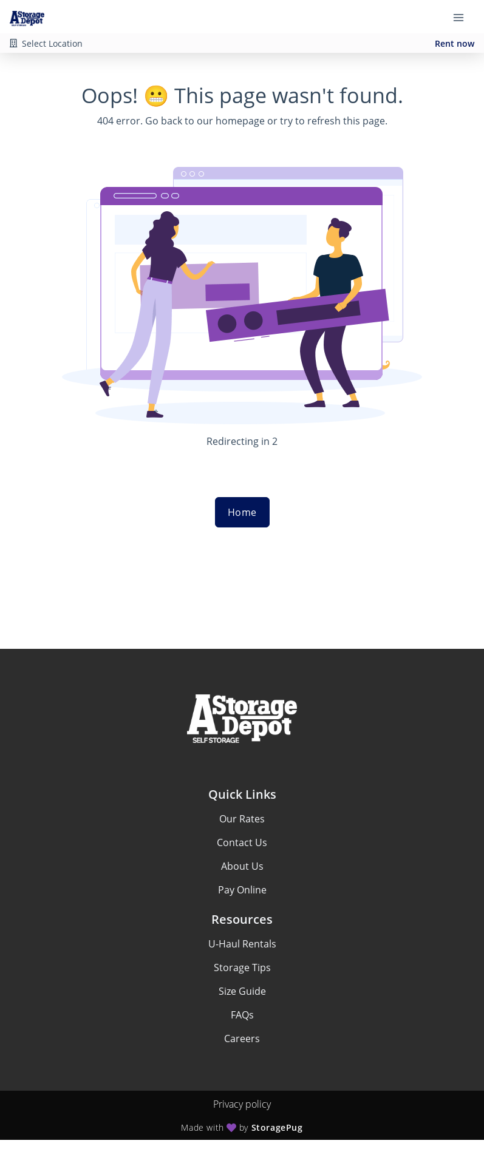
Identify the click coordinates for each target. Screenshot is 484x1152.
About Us (242, 866)
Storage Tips (242, 967)
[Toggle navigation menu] (463, 17)
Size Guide (242, 991)
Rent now (454, 43)
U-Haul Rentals (242, 943)
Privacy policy (242, 1104)
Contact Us (242, 842)
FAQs (242, 1015)
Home (242, 512)
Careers (242, 1038)
